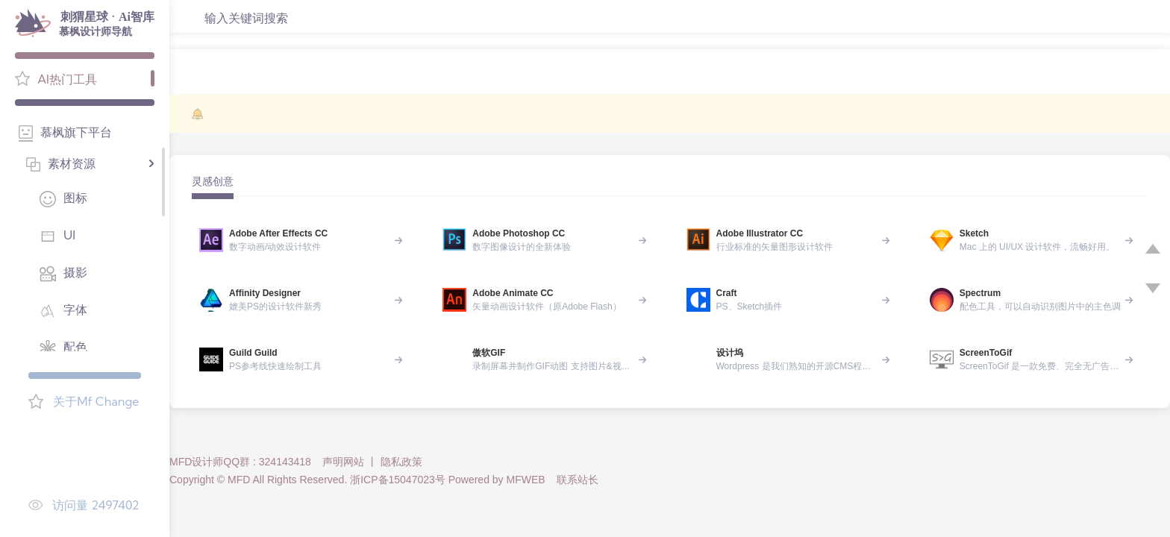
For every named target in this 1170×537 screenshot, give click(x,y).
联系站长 (577, 480)
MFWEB (526, 480)
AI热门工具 (67, 79)
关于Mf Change (96, 401)
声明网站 (343, 462)
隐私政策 (401, 462)
